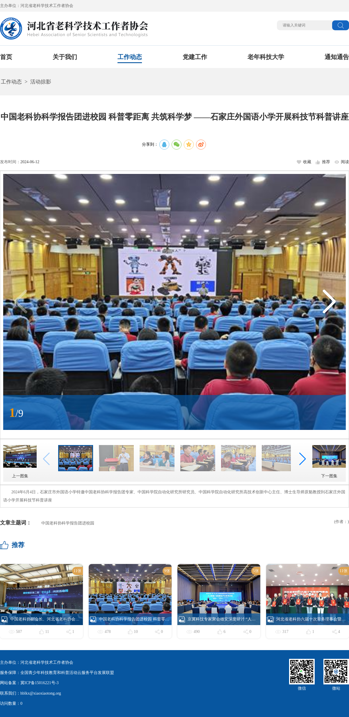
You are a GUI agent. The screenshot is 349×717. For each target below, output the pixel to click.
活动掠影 (40, 82)
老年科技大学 (265, 57)
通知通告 (337, 57)
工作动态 (129, 57)
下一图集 (329, 461)
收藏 (307, 162)
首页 (6, 57)
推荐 (326, 162)
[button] (329, 302)
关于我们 (65, 57)
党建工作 (195, 57)
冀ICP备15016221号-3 (39, 683)
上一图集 (20, 461)
